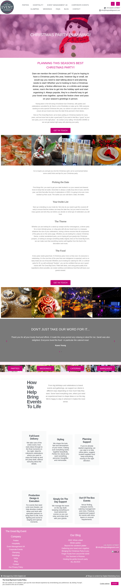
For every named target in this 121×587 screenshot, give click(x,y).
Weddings (47, 9)
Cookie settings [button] (105, 583)
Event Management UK (57, 5)
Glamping (35, 9)
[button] (7, 344)
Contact (76, 9)
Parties (25, 5)
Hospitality (38, 5)
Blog (66, 9)
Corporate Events (80, 5)
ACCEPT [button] (114, 583)
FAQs (58, 9)
